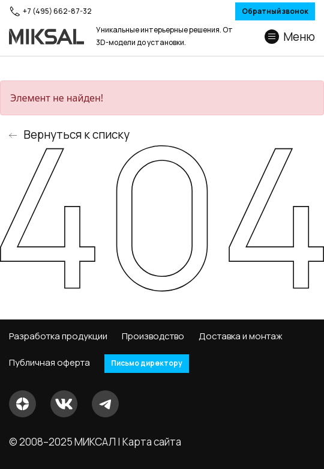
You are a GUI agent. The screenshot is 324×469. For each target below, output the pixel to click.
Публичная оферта (49, 363)
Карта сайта (151, 442)
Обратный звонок (275, 11)
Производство (153, 336)
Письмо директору (146, 363)
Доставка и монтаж (241, 336)
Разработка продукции (58, 336)
